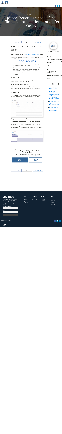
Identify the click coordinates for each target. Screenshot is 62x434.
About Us (52, 202)
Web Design (25, 199)
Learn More (36, 160)
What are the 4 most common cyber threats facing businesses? (54, 109)
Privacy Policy (59, 224)
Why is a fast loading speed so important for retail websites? (54, 94)
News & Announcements (54, 200)
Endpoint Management (44, 200)
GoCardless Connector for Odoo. (33, 54)
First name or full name (7, 206)
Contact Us (53, 204)
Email (4, 210)
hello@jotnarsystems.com (49, 5)
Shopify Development (25, 202)
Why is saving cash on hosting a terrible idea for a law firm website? (54, 99)
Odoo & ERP (34, 199)
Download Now (20, 160)
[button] (59, 2)
